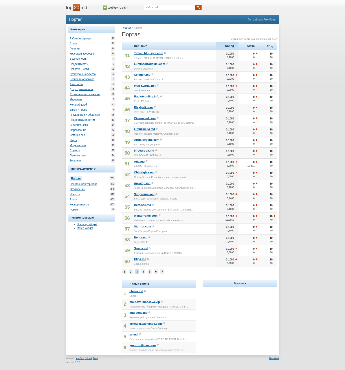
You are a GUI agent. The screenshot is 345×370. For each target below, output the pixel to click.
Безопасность (78, 58)
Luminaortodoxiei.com (149, 64)
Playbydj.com (143, 107)
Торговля (75, 160)
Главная (126, 27)
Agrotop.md (142, 183)
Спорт (73, 43)
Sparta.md (141, 248)
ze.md (133, 334)
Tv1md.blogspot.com (148, 53)
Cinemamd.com (145, 118)
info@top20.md (84, 358)
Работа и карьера (80, 38)
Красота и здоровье (82, 53)
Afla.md (139, 161)
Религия (75, 48)
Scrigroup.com (144, 194)
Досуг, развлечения (81, 89)
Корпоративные (79, 204)
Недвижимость (79, 64)
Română (274, 358)
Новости (75, 194)
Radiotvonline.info (146, 96)
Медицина (76, 99)
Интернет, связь (79, 125)
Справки (75, 150)
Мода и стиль (78, 145)
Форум (74, 209)
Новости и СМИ (79, 69)
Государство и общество (85, 115)
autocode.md (138, 312)
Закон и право (78, 110)
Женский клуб (78, 104)
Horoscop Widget (87, 224)
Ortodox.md (142, 74)
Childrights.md (144, 172)
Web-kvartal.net (145, 85)
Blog (95, 358)
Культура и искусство (83, 74)
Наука (73, 140)
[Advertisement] (240, 315)
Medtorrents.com (146, 215)
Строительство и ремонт (85, 94)
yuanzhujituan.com (142, 345)
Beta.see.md (142, 205)
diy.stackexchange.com (145, 323)
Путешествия (78, 155)
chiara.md (136, 291)
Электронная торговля (83, 184)
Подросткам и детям (82, 120)
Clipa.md (140, 259)
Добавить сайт (115, 7)
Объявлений (77, 189)
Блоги (73, 199)
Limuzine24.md (144, 129)
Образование (78, 130)
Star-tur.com (142, 226)
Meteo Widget (85, 228)
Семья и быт (77, 135)
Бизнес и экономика (82, 79)
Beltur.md (140, 237)
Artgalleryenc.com (146, 139)
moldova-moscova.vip (144, 302)
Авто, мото (76, 84)
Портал (76, 178)
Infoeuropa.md (144, 150)
